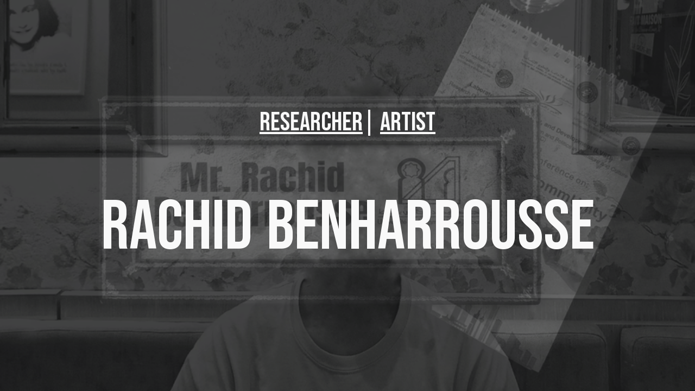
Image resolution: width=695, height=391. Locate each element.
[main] (347, 123)
